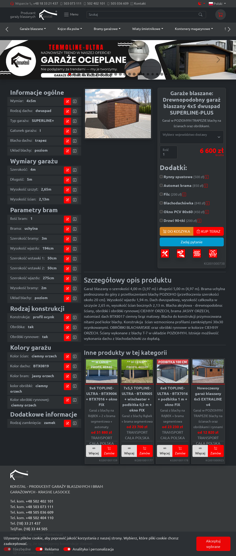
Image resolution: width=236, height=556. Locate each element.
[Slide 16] (138, 74)
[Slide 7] (97, 74)
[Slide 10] (111, 74)
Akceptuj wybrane (213, 544)
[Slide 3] (78, 74)
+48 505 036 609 (39, 512)
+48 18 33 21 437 (45, 3)
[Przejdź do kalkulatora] (67, 101)
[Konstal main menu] (71, 14)
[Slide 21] (161, 74)
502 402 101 (96, 3)
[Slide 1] (69, 74)
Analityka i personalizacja (93, 549)
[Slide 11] (115, 74)
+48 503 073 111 (39, 507)
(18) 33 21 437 (29, 523)
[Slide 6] (92, 74)
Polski (216, 4)
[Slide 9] (106, 74)
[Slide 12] (120, 74)
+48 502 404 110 (39, 518)
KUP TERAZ (208, 231)
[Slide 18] (148, 74)
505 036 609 (120, 3)
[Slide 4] (83, 74)
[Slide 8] (101, 74)
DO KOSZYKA (176, 231)
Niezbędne (22, 549)
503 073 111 (73, 3)
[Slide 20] (157, 74)
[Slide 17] (143, 74)
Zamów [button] (109, 451)
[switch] (39, 549)
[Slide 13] (125, 74)
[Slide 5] (88, 74)
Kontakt (140, 3)
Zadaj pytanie (192, 242)
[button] (28, 29)
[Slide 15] (134, 74)
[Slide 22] (166, 74)
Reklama (52, 549)
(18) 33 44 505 (35, 529)
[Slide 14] (129, 74)
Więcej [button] (94, 451)
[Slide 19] (152, 74)
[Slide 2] (74, 74)
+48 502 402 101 (39, 501)
